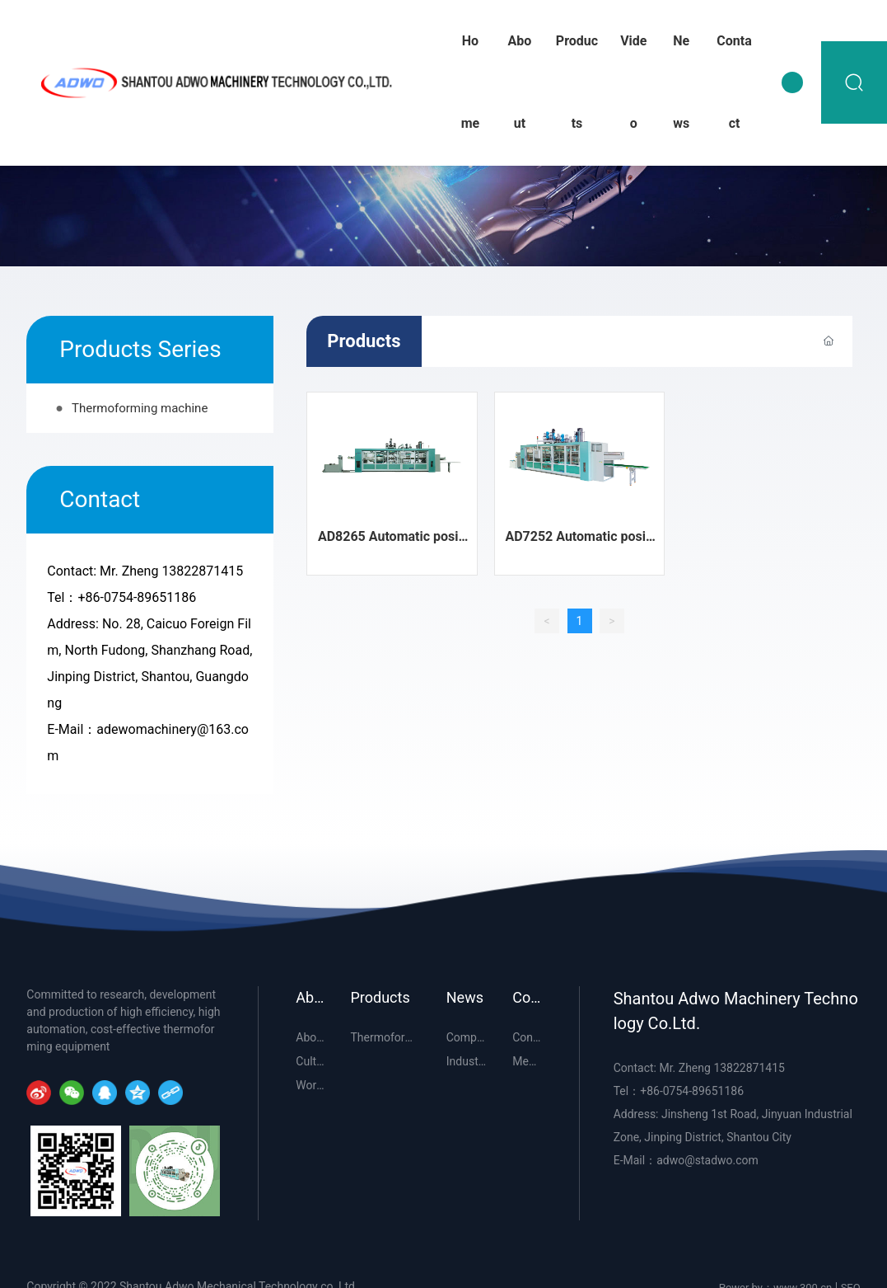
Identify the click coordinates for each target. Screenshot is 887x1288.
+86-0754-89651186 (136, 597)
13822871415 (202, 571)
